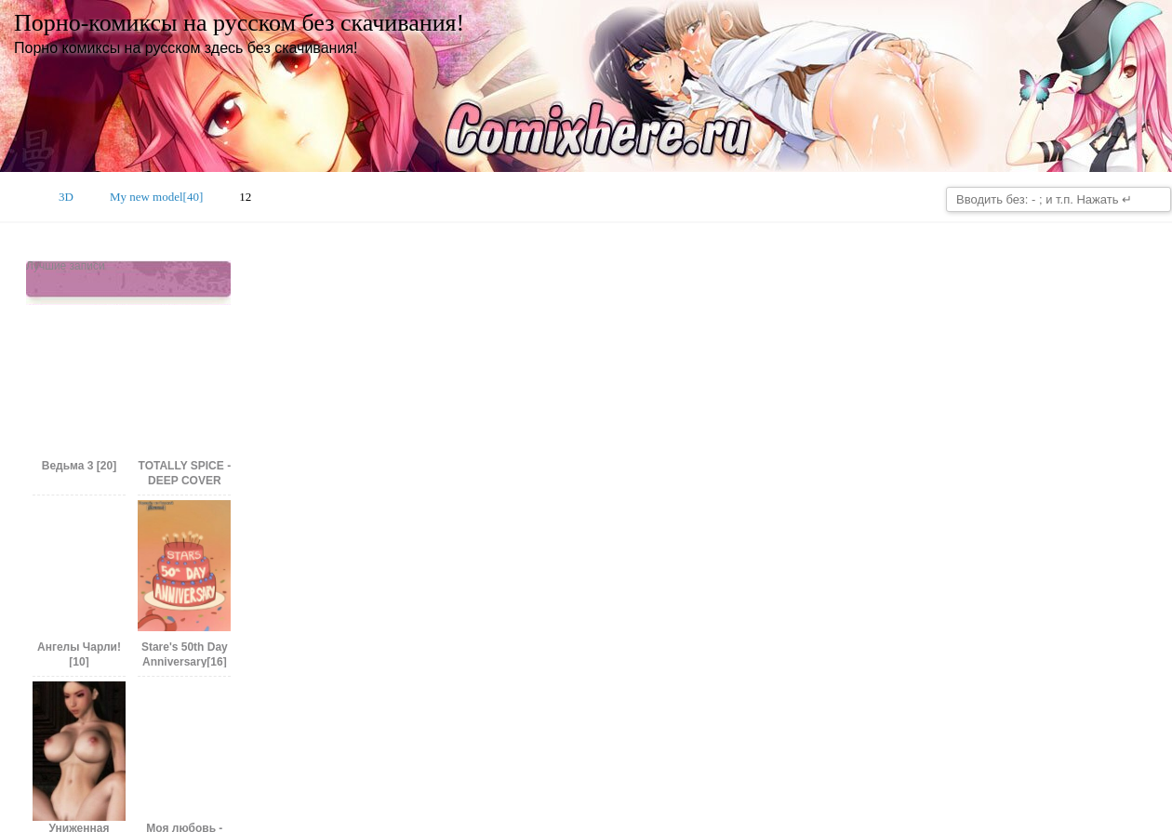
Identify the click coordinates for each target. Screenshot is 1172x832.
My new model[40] (156, 197)
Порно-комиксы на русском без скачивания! (239, 22)
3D (66, 197)
